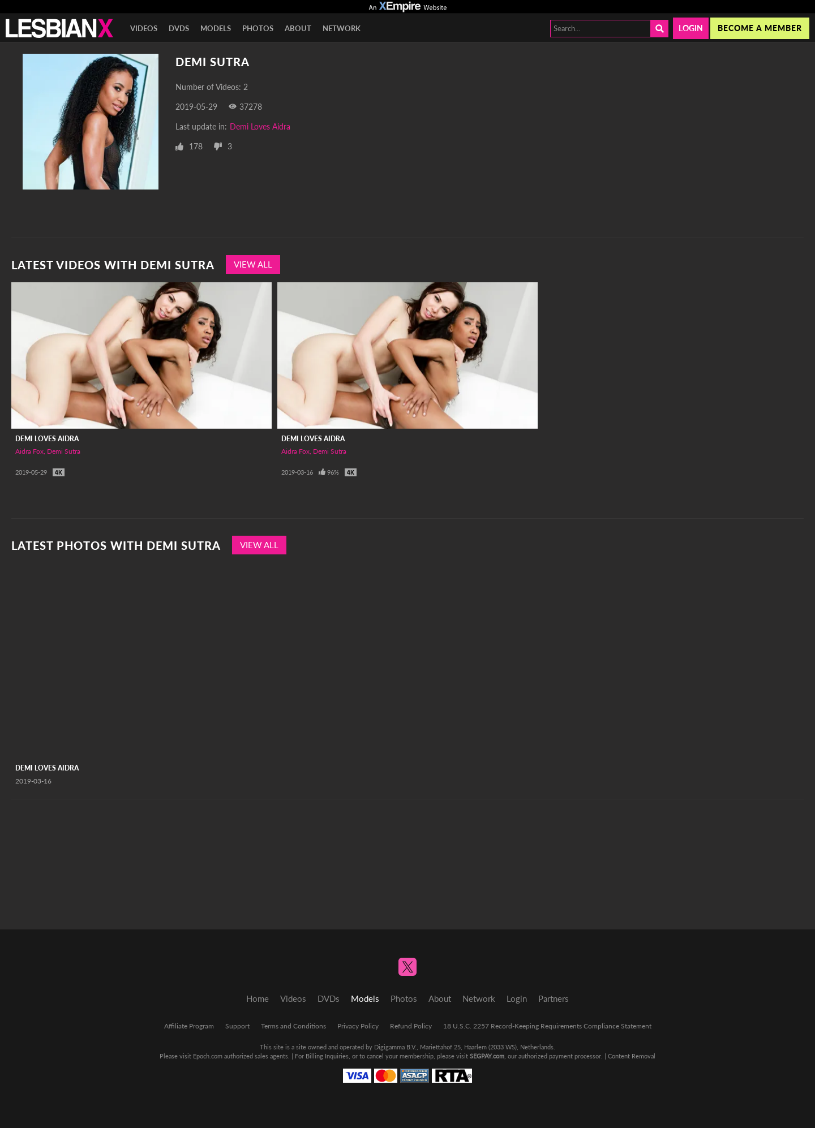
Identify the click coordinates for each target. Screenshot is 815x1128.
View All (253, 264)
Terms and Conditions (293, 1026)
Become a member (760, 28)
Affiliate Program (189, 1026)
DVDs (179, 28)
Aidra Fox (29, 451)
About (298, 28)
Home (257, 998)
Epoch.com (207, 1056)
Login (691, 28)
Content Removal (631, 1056)
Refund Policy (411, 1026)
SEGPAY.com (487, 1056)
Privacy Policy (358, 1026)
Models (215, 28)
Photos (257, 28)
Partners (553, 998)
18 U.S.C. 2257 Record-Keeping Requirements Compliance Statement (547, 1026)
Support (237, 1026)
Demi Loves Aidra (260, 126)
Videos (143, 28)
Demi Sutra (63, 451)
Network (342, 28)
